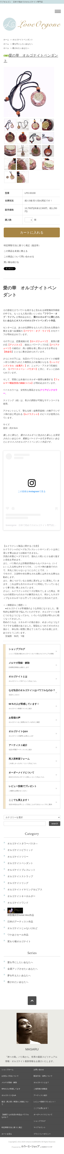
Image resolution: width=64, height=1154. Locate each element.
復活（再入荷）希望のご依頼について (15, 1103)
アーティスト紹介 (33, 748)
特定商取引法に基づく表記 (12, 1127)
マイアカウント (40, 1127)
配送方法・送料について (43, 1076)
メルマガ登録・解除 (33, 666)
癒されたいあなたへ (20, 48)
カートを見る (7, 1134)
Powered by (32, 1147)
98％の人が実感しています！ (33, 707)
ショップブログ (33, 652)
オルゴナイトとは (33, 679)
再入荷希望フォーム (33, 761)
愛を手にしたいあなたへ (22, 44)
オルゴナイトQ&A (33, 734)
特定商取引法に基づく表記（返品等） (22, 245)
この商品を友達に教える (16, 251)
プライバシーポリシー (42, 1134)
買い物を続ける (11, 262)
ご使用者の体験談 (40, 1089)
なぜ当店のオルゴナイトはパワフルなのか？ (33, 693)
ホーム (6, 40)
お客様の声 (33, 720)
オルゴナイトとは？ (41, 1082)
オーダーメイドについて (33, 775)
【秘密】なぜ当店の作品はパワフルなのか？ (15, 1116)
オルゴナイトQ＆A (9, 1095)
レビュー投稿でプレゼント (33, 789)
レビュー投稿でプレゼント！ (45, 1102)
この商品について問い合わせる (19, 256)
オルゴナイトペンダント (22, 40)
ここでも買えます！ (33, 803)
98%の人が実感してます (11, 1089)
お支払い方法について (10, 1076)
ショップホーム (7, 1069)
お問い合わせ (39, 1069)
